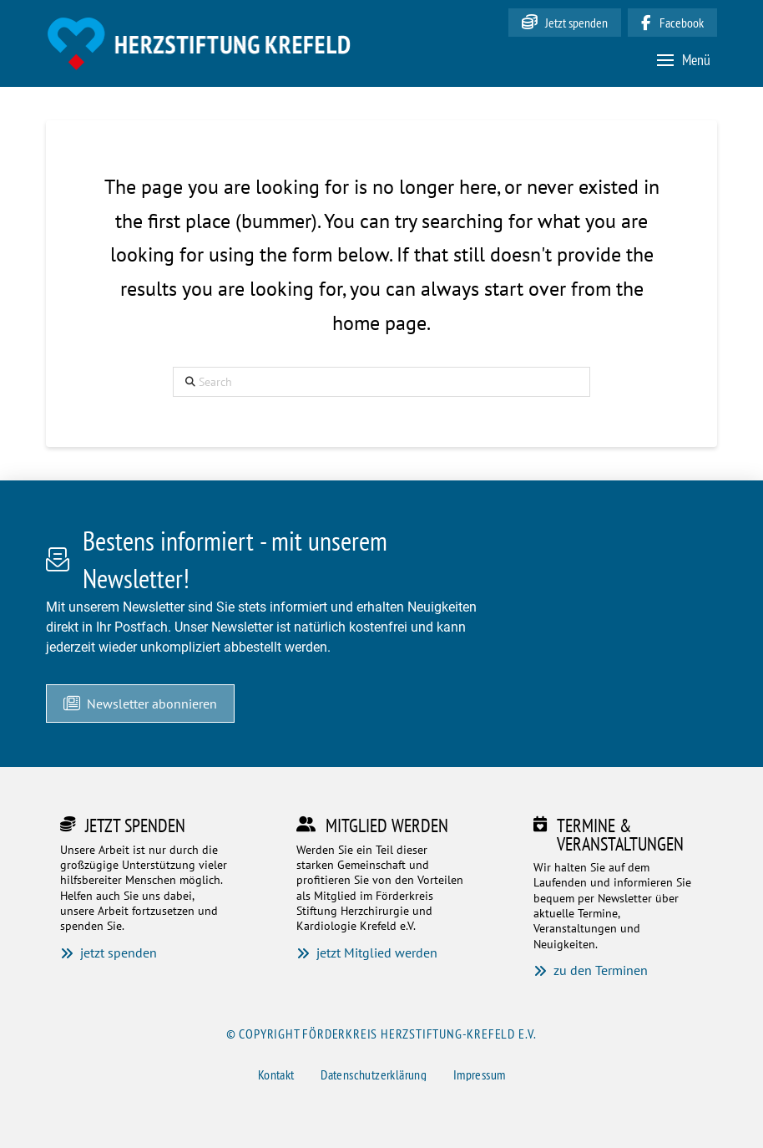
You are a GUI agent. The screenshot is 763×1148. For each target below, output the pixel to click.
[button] (683, 59)
